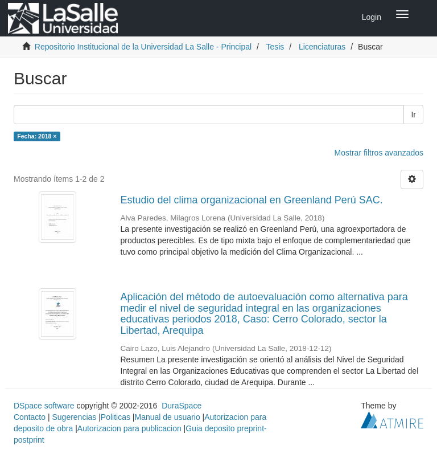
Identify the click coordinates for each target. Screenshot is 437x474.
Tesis (275, 46)
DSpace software (44, 405)
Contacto (30, 417)
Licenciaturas (322, 46)
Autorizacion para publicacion (129, 428)
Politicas (115, 417)
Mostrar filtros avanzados (379, 152)
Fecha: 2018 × (36, 136)
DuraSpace (181, 405)
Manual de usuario (167, 417)
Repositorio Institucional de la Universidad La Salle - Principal (143, 46)
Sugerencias (74, 417)
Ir (413, 114)
